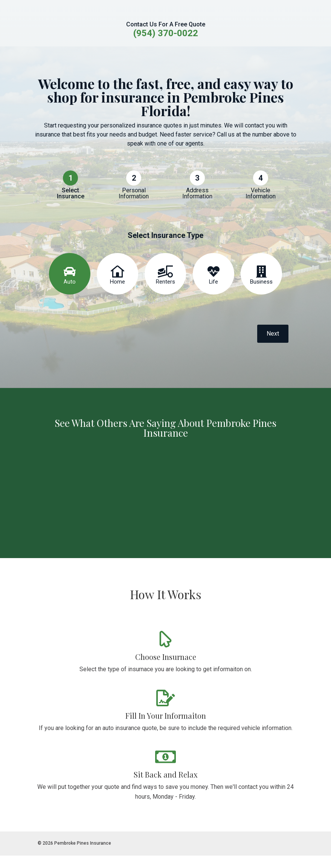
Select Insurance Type (165, 238)
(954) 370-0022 (165, 33)
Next (273, 337)
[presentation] (100, 338)
